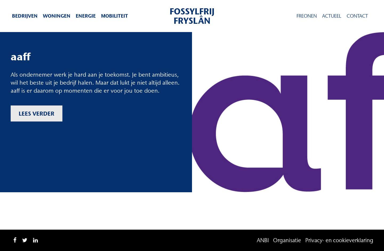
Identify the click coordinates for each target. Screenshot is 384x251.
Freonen (307, 16)
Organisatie (287, 240)
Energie (86, 16)
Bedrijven (25, 16)
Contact (357, 16)
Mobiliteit (114, 16)
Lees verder (36, 113)
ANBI (263, 240)
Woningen (56, 16)
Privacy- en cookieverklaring (339, 240)
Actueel (331, 16)
